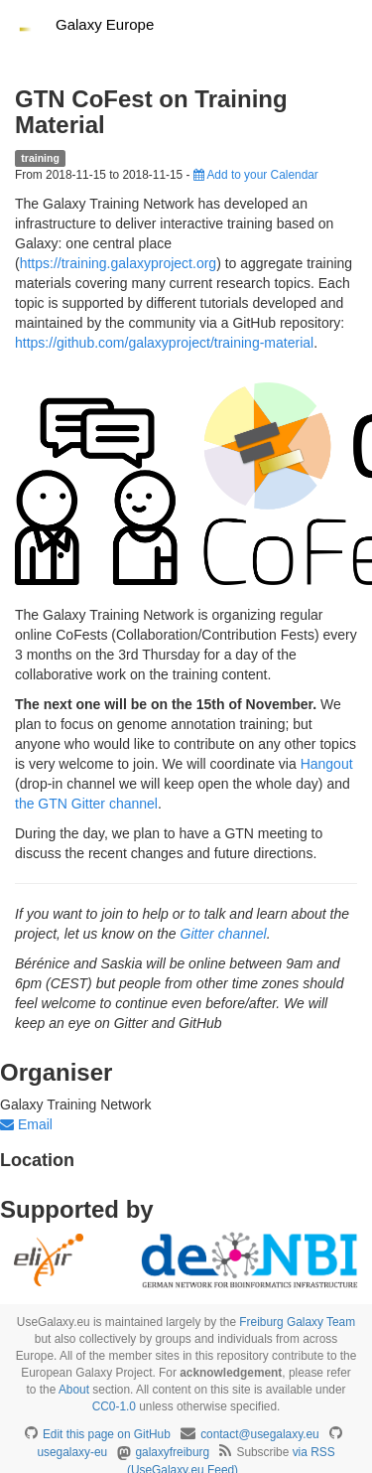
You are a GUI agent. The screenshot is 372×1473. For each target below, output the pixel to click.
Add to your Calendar (255, 175)
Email (26, 1124)
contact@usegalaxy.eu (259, 1434)
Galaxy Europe (105, 24)
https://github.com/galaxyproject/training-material (164, 343)
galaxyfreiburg (172, 1452)
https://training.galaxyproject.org (118, 263)
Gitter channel (224, 934)
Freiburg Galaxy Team (297, 1322)
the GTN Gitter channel (86, 803)
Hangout (327, 764)
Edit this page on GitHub (107, 1434)
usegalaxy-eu (72, 1452)
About (74, 1390)
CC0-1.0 (114, 1406)
